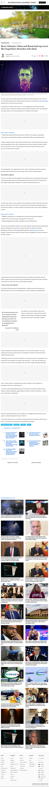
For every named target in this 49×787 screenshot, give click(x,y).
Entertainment (3, 772)
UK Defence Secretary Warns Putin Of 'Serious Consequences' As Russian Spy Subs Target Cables (36, 559)
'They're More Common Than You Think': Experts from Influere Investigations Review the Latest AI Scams (12, 443)
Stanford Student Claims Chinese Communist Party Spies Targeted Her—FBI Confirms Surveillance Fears (36, 622)
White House (33, 230)
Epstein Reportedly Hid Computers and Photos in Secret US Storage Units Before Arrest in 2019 (35, 747)
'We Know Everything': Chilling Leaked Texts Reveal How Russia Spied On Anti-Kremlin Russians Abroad (12, 622)
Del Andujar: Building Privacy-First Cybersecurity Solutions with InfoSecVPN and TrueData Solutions (11, 451)
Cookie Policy (22, 766)
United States (31, 766)
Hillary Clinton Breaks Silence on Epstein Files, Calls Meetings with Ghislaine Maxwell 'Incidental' (36, 517)
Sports (2, 776)
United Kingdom (32, 764)
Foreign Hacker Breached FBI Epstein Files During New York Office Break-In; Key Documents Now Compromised (11, 705)
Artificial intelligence (14, 770)
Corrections (22, 768)
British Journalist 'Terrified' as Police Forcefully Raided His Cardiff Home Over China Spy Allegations (35, 726)
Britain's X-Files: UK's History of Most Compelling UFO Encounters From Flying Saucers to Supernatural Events (11, 538)
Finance (11, 766)
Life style (2, 774)
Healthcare (12, 762)
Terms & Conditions (23, 762)
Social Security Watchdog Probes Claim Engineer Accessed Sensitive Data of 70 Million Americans (10, 726)
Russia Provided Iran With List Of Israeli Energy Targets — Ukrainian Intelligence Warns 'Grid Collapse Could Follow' (35, 580)
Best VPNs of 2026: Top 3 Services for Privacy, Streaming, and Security (35, 434)
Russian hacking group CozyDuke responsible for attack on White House (19, 221)
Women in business (14, 772)
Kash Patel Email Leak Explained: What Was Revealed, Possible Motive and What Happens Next (12, 643)
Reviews (2, 778)
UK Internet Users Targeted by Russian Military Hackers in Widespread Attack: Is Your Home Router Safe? (12, 580)
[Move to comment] (47, 56)
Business (2, 764)
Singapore (31, 762)
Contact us (22, 760)
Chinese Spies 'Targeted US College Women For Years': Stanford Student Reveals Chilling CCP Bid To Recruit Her (36, 601)
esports (11, 774)
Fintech (11, 778)
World (2, 758)
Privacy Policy (22, 764)
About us (21, 758)
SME (2, 766)
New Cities (12, 776)
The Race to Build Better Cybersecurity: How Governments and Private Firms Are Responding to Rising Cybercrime (11, 435)
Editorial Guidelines (36, 462)
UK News (2, 760)
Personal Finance (4, 768)
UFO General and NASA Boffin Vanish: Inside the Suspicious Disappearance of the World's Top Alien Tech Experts (36, 663)
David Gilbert (10, 54)
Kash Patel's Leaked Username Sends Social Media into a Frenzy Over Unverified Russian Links (12, 663)
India (30, 760)
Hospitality (12, 760)
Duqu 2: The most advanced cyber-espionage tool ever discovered (17, 218)
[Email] (44, 56)
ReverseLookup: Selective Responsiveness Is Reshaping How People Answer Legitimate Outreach (35, 443)
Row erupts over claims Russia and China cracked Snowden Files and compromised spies (23, 137)
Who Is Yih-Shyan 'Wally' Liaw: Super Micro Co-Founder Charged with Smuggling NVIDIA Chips (36, 684)
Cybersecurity (12, 768)
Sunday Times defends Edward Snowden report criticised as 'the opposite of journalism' (23, 135)
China (40, 101)
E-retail (11, 758)
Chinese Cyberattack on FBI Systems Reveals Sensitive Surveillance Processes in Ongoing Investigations (12, 601)
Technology (3, 770)
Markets (2, 762)
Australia (30, 758)
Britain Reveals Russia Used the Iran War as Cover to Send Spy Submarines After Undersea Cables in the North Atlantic (11, 559)
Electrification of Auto (14, 764)
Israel (15, 228)
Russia (46, 101)
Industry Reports (13, 780)
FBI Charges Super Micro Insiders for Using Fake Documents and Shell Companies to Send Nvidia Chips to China (11, 684)
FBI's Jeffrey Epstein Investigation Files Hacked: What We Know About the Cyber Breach (35, 705)
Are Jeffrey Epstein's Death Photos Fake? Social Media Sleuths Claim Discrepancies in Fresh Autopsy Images (36, 538)
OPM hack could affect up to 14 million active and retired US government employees (22, 216)
